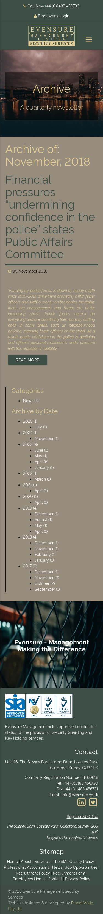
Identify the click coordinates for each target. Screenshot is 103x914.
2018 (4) (30, 536)
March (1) (43, 478)
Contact (55, 878)
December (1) (47, 513)
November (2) (47, 577)
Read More (28, 359)
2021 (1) (30, 484)
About (26, 861)
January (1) (44, 467)
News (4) (31, 400)
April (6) (41, 461)
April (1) (41, 490)
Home (12, 861)
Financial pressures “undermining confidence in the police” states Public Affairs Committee (50, 216)
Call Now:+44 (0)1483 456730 (51, 5)
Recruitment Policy (33, 872)
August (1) (43, 519)
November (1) (47, 438)
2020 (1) (30, 496)
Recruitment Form (69, 872)
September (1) (47, 588)
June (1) (41, 449)
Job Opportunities (81, 867)
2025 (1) (30, 420)
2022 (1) (30, 473)
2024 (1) (30, 432)
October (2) (45, 583)
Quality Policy (81, 861)
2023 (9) (30, 444)
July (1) (41, 426)
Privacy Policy (77, 878)
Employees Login (51, 15)
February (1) (45, 554)
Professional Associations (26, 867)
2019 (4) (30, 507)
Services (42, 861)
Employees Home (29, 878)
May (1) (41, 455)
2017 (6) (30, 565)
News (57, 867)
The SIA (59, 861)
